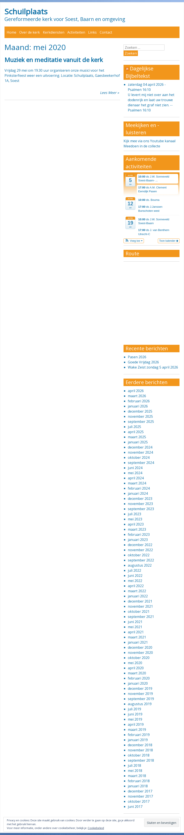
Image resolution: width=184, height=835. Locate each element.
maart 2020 (137, 673)
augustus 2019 (140, 704)
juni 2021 (135, 621)
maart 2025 (137, 437)
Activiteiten (76, 32)
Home (11, 32)
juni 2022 (135, 575)
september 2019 (141, 698)
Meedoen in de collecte (142, 146)
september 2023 (141, 508)
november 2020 (140, 652)
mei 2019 (135, 719)
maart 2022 (137, 591)
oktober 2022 (138, 555)
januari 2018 (138, 786)
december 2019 (140, 688)
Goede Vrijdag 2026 (143, 362)
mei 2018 (135, 770)
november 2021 (140, 606)
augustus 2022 (140, 565)
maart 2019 (137, 729)
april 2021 (136, 632)
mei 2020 (135, 662)
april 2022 (136, 585)
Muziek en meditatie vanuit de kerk (54, 60)
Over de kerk (29, 32)
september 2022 (141, 560)
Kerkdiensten (53, 32)
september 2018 (141, 760)
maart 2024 (137, 483)
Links (92, 32)
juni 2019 (135, 714)
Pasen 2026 (137, 357)
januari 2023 (138, 539)
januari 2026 (138, 406)
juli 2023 (134, 514)
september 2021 (141, 616)
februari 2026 (139, 401)
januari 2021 (138, 642)
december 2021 (140, 601)
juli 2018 (134, 765)
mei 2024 (135, 473)
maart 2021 (137, 637)
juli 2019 (134, 709)
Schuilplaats (26, 11)
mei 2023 (135, 519)
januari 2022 (138, 596)
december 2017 (140, 791)
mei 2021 (135, 627)
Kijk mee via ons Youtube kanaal (149, 141)
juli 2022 (134, 570)
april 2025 (136, 431)
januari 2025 (138, 442)
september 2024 (141, 462)
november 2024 (140, 452)
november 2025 (140, 416)
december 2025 (140, 411)
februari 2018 (139, 781)
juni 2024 (135, 467)
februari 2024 (139, 488)
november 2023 (140, 503)
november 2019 (140, 693)
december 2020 (140, 647)
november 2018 (140, 750)
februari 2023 (139, 534)
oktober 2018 (138, 755)
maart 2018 (137, 775)
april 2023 (136, 524)
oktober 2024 (138, 457)
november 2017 (140, 796)
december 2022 (140, 544)
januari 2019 (138, 739)
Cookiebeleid (96, 828)
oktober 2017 (138, 801)
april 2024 (136, 478)
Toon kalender (168, 240)
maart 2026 (137, 396)
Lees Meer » (109, 92)
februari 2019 (139, 734)
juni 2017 (135, 806)
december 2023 (140, 498)
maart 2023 (137, 529)
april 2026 (136, 390)
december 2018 (140, 745)
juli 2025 (134, 426)
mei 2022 (135, 580)
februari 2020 (139, 678)
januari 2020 (138, 683)
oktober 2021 (138, 611)
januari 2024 (138, 493)
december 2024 (140, 447)
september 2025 (141, 421)
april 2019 (136, 724)
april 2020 (136, 668)
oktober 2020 (138, 657)
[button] (134, 241)
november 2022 (140, 550)
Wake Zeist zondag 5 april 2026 (153, 367)
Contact (106, 32)
